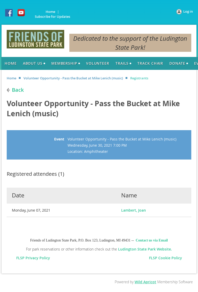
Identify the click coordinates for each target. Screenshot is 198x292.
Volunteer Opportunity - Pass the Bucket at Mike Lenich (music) (73, 78)
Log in (188, 11)
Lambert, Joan (133, 210)
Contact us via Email (152, 240)
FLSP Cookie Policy (165, 257)
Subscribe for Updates (52, 16)
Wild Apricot (145, 281)
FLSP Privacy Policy (34, 257)
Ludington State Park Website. (145, 249)
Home (50, 11)
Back (18, 89)
